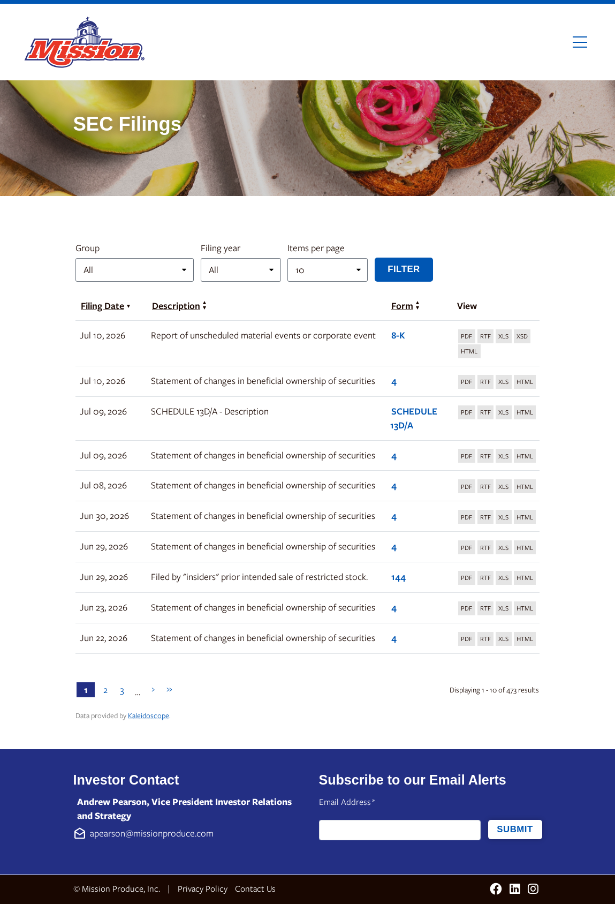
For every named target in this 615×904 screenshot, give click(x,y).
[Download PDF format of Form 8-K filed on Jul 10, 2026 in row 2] (466, 336)
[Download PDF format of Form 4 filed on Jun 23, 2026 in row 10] (466, 608)
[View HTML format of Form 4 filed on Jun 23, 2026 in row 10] (525, 608)
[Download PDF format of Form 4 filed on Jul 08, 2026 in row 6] (466, 486)
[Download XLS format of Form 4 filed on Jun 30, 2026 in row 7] (504, 517)
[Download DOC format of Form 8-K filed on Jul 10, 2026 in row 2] (485, 336)
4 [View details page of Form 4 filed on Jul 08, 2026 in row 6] (394, 485)
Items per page (316, 247)
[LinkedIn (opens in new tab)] (515, 889)
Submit (515, 829)
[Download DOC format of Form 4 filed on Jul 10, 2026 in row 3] (485, 382)
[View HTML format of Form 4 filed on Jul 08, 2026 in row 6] (525, 486)
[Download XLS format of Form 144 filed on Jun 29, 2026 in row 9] (504, 578)
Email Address (347, 802)
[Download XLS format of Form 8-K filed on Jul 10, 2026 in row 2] (504, 336)
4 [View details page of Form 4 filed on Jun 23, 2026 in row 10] (394, 607)
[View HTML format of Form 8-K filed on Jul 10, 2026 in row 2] (469, 351)
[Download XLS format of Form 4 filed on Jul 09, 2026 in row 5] (504, 456)
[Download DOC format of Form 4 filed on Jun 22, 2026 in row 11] (485, 639)
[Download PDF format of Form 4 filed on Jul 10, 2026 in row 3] (466, 382)
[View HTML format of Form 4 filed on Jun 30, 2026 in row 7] (525, 517)
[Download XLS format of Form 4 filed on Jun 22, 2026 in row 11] (504, 639)
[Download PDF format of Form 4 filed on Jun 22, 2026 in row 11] (466, 639)
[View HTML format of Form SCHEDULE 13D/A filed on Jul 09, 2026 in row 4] (525, 412)
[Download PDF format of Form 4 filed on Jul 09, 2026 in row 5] (466, 456)
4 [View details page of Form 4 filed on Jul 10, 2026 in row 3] (394, 380)
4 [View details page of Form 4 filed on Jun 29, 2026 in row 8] (394, 546)
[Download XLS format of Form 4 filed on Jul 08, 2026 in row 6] (504, 486)
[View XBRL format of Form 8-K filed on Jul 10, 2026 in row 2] (522, 336)
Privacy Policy (202, 889)
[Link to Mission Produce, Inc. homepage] (85, 42)
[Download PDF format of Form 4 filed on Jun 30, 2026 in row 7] (466, 517)
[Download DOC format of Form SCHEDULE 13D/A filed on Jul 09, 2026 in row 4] (485, 412)
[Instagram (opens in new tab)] (533, 889)
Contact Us (255, 889)
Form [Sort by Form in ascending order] (405, 305)
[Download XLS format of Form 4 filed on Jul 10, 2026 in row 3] (504, 382)
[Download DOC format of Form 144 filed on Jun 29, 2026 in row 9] (485, 578)
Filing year (220, 247)
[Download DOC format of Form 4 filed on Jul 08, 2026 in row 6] (485, 486)
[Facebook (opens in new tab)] (496, 889)
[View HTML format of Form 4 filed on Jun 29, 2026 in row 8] (525, 547)
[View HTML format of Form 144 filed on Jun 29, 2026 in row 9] (525, 578)
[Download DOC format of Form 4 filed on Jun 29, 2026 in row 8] (485, 547)
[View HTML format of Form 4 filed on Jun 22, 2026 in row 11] (525, 639)
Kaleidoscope (148, 715)
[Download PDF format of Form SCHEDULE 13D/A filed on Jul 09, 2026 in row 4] (466, 412)
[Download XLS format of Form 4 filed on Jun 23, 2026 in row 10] (504, 608)
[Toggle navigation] (580, 42)
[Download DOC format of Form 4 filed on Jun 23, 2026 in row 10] (485, 608)
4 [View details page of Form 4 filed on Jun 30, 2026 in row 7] (394, 515)
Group (87, 247)
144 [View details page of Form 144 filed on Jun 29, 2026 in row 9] (398, 576)
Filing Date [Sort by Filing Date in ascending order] (105, 305)
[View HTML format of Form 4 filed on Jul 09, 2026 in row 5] (525, 456)
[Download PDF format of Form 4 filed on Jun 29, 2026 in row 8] (466, 547)
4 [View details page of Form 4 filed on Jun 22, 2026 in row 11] (394, 637)
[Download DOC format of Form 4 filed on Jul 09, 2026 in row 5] (485, 456)
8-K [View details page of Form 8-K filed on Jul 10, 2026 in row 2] (398, 335)
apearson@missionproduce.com (152, 833)
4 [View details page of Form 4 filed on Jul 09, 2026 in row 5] (394, 455)
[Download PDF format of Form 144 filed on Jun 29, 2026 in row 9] (466, 578)
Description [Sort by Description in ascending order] (179, 305)
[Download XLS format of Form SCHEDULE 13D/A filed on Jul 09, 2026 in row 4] (504, 412)
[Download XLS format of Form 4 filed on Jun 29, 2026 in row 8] (504, 547)
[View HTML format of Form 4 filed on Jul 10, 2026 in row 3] (525, 382)
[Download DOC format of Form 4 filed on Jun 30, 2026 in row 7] (485, 517)
